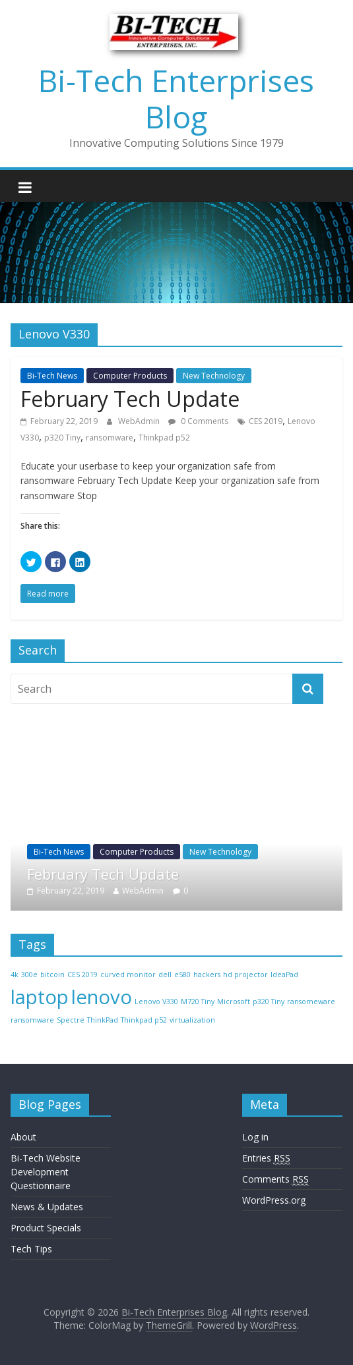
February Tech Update (130, 399)
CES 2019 (265, 421)
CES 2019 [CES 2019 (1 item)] (82, 974)
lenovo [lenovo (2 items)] (101, 997)
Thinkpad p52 (164, 437)
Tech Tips (31, 1249)
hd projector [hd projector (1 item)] (245, 974)
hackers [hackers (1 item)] (206, 974)
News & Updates (47, 1206)
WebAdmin (140, 421)
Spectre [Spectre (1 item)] (70, 1020)
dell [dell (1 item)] (165, 974)
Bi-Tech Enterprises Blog (176, 98)
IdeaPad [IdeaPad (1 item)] (284, 974)
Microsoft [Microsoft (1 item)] (233, 1001)
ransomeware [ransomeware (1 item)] (311, 1001)
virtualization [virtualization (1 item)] (192, 1020)
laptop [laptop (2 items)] (40, 997)
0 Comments (198, 421)
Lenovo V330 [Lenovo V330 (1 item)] (156, 1001)
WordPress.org (273, 1200)
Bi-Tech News (52, 375)
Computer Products (130, 375)
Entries (266, 1158)
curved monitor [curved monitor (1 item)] (128, 974)
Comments (275, 1179)
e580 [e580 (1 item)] (182, 974)
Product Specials (46, 1227)
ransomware (109, 437)
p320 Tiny (62, 437)
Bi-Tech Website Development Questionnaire (45, 1172)
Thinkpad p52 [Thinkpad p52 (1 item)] (144, 1020)
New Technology (214, 375)
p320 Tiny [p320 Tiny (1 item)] (268, 1001)
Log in (255, 1137)
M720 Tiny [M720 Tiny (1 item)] (197, 1001)
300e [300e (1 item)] (29, 974)
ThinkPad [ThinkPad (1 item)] (102, 1020)
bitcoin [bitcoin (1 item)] (52, 974)
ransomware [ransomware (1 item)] (32, 1020)
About (23, 1137)
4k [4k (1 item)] (14, 974)
